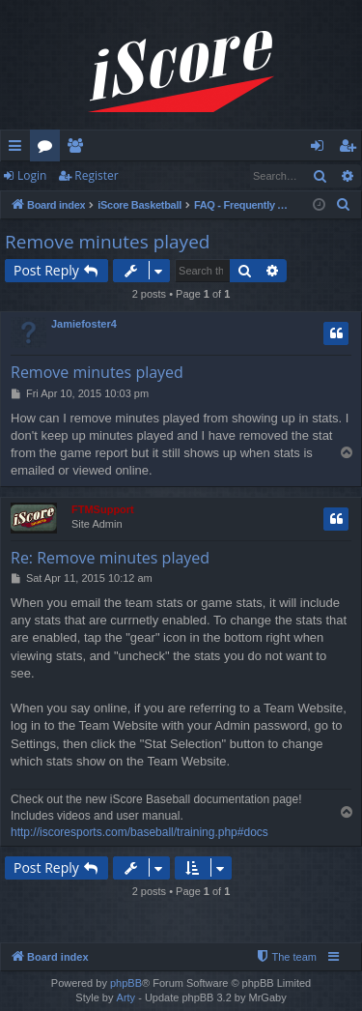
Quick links (19, 148)
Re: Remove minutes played (110, 557)
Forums (49, 148)
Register (96, 175)
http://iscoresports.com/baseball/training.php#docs (139, 832)
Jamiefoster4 (84, 324)
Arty (126, 997)
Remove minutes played (107, 241)
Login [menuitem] (321, 148)
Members (79, 148)
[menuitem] (343, 205)
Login (31, 175)
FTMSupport (102, 509)
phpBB (126, 983)
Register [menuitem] (351, 148)
